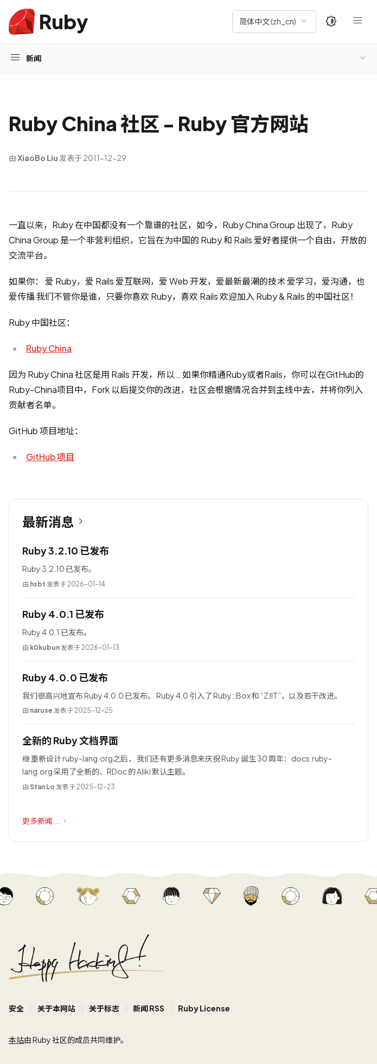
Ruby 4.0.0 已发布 (65, 677)
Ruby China (49, 348)
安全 (16, 1008)
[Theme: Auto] (331, 21)
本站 (16, 1039)
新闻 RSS (148, 1008)
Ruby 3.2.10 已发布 (65, 550)
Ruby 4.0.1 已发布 (63, 614)
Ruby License (204, 1008)
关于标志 (104, 1008)
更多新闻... (45, 821)
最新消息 (54, 521)
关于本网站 (56, 1008)
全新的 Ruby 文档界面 (70, 740)
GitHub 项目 (50, 456)
